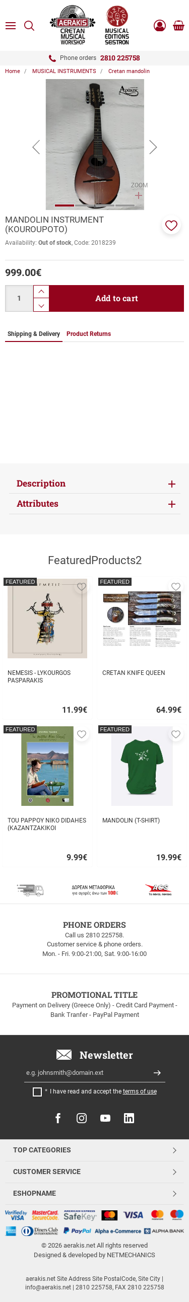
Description (41, 483)
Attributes (37, 503)
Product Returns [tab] (89, 333)
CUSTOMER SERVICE (47, 1172)
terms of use (140, 1091)
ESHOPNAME (34, 1193)
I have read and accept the (103, 1091)
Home (12, 71)
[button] (171, 224)
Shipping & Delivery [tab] (34, 333)
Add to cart (116, 298)
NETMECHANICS (131, 1255)
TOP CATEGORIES (42, 1150)
